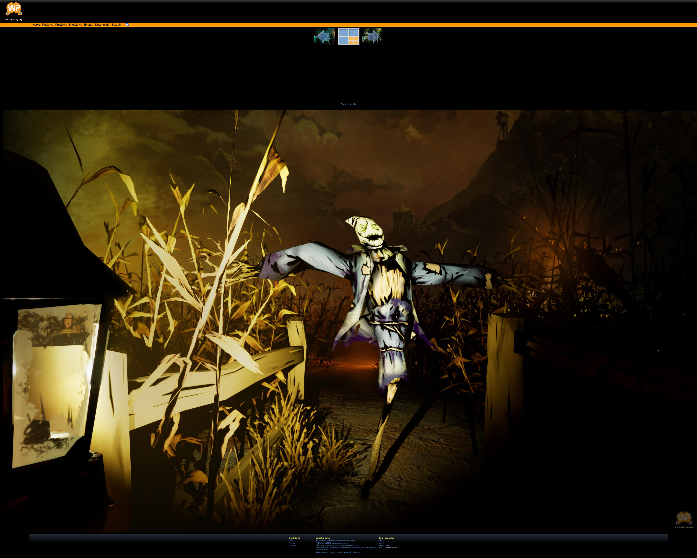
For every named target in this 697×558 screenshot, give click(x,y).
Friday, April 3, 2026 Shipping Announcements (332, 543)
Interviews (75, 24)
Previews (61, 24)
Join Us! (382, 543)
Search (116, 24)
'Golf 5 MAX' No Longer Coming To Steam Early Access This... (337, 545)
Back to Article (348, 104)
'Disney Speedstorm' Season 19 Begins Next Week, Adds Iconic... (338, 552)
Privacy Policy (384, 545)
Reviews (47, 24)
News (291, 541)
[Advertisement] (348, 71)
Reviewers (292, 545)
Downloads (102, 24)
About (381, 541)
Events (88, 24)
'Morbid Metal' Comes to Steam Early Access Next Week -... (336, 541)
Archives (292, 543)
